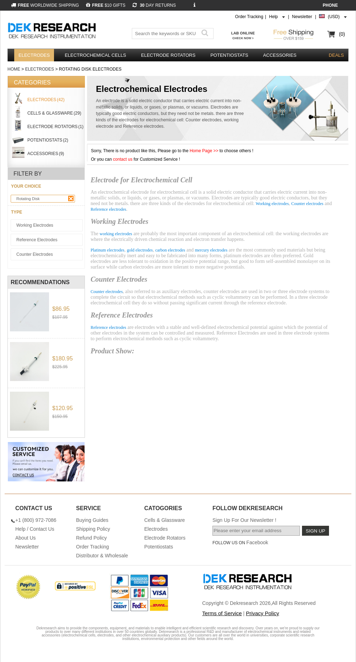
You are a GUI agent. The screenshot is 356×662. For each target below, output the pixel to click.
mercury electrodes (211, 250)
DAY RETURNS (154, 5)
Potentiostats (229, 55)
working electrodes (115, 233)
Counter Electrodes (34, 254)
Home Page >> (205, 150)
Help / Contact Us (34, 529)
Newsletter (302, 16)
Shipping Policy (93, 529)
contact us (123, 159)
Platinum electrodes (107, 250)
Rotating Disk (45, 198)
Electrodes (34, 55)
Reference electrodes (108, 209)
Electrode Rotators (168, 55)
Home (13, 69)
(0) (342, 34)
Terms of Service (222, 613)
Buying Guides (92, 520)
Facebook (257, 542)
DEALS (336, 55)
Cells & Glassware (164, 520)
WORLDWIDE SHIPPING (45, 5)
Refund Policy (91, 538)
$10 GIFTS (105, 5)
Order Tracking (249, 16)
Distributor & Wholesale (102, 555)
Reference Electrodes (36, 239)
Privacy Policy (262, 613)
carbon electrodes (170, 250)
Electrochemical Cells (95, 55)
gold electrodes (140, 250)
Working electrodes (272, 203)
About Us (25, 538)
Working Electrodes (34, 225)
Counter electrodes (307, 203)
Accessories (280, 55)
